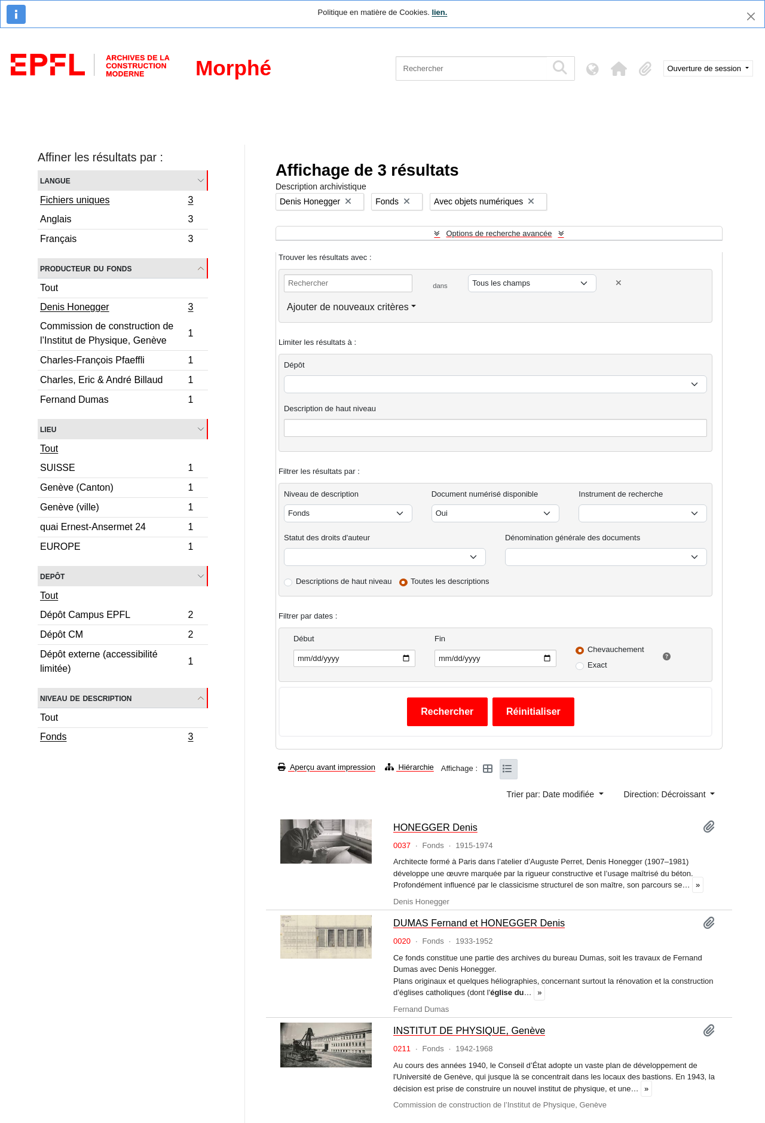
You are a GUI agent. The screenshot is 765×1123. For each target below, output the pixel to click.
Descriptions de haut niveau (343, 581)
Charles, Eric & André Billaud (116, 381)
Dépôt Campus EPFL (116, 616)
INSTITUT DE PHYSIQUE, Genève (469, 1030)
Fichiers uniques (116, 201)
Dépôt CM (116, 636)
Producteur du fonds (85, 268)
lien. (439, 12)
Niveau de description (85, 697)
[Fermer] (751, 16)
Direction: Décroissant (666, 794)
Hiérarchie (409, 767)
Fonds (116, 738)
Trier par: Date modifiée (551, 794)
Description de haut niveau (330, 408)
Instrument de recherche (621, 493)
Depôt (52, 576)
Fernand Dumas (116, 401)
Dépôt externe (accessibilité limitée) (116, 661)
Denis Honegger (116, 308)
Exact (597, 664)
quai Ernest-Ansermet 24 (116, 528)
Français (116, 240)
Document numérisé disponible (485, 493)
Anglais (116, 221)
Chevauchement (615, 649)
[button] (619, 69)
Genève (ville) (116, 509)
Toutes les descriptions (450, 581)
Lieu (48, 428)
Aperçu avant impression (326, 767)
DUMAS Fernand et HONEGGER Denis (479, 922)
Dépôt (294, 364)
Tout (49, 288)
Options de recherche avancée (499, 233)
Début (303, 638)
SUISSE (116, 469)
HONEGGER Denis (435, 827)
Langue (55, 180)
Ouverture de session (705, 68)
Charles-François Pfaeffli (116, 362)
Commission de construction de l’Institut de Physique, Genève (116, 333)
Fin (439, 638)
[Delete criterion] (619, 283)
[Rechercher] (471, 68)
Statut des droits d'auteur (327, 537)
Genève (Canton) (116, 489)
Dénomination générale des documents (572, 537)
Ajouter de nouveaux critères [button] (348, 307)
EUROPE (116, 548)
